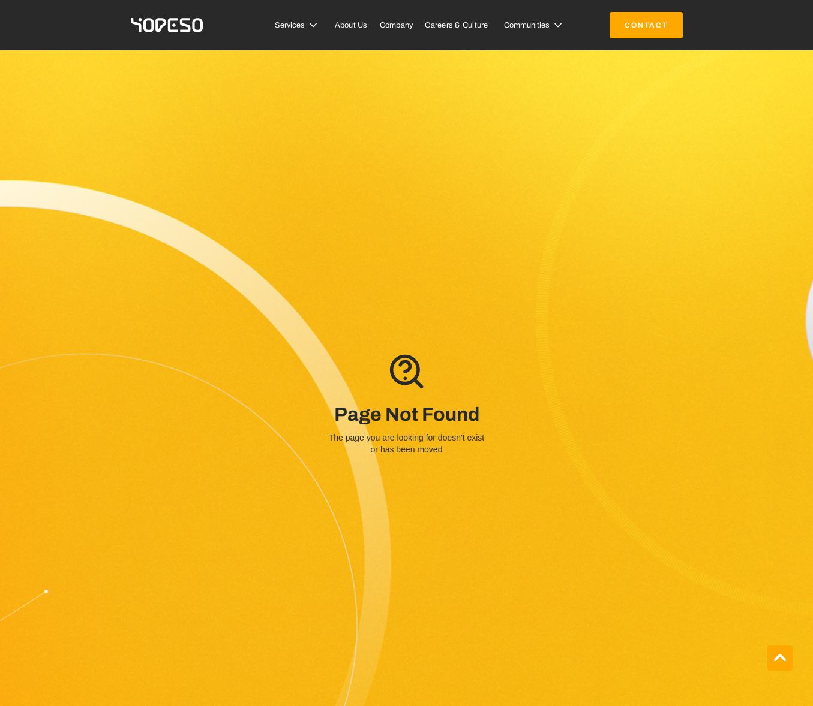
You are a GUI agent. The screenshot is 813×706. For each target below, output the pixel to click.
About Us (351, 25)
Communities (527, 25)
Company (396, 25)
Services (290, 25)
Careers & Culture (456, 25)
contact (646, 25)
